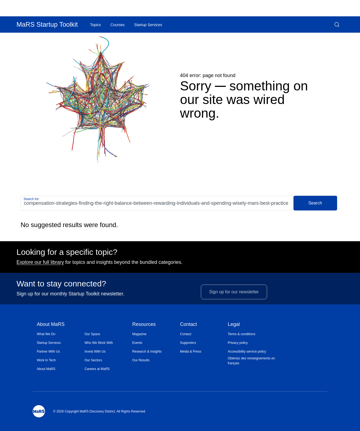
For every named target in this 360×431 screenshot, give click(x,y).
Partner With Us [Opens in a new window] (48, 351)
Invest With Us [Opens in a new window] (94, 351)
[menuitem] (60, 334)
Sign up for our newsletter (234, 299)
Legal (234, 324)
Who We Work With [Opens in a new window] (98, 343)
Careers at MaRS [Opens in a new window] (97, 369)
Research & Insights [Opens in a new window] (146, 351)
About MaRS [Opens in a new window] (46, 369)
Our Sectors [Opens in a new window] (93, 360)
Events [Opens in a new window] (137, 343)
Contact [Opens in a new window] (185, 334)
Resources (144, 324)
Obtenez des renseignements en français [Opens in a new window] (251, 360)
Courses (117, 25)
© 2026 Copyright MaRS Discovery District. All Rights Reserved (99, 411)
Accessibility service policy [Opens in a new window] (247, 351)
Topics (95, 25)
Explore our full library (40, 264)
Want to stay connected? (61, 286)
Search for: (32, 199)
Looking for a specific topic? (67, 254)
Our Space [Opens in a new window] (92, 334)
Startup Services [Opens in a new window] (49, 343)
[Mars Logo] (39, 411)
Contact (188, 324)
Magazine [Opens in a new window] (139, 334)
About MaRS (51, 324)
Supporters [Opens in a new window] (188, 343)
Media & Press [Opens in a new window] (190, 351)
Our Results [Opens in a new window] (140, 360)
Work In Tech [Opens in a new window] (46, 360)
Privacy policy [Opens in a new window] (238, 343)
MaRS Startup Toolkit (47, 24)
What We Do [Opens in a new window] (46, 334)
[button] (336, 24)
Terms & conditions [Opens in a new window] (241, 334)
